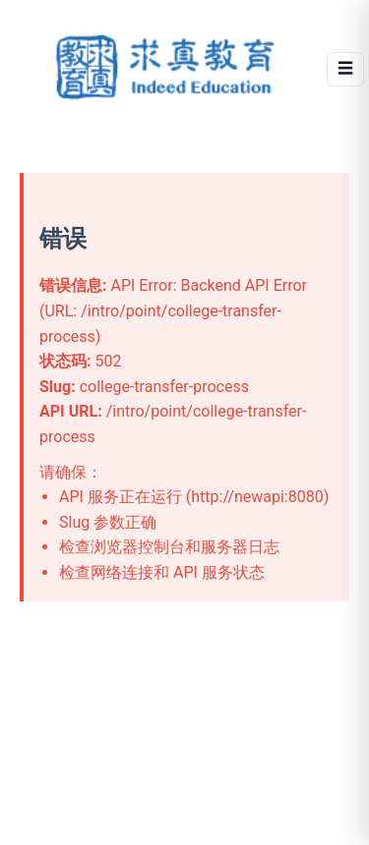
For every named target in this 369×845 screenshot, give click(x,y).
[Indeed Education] (167, 69)
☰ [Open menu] (345, 68)
